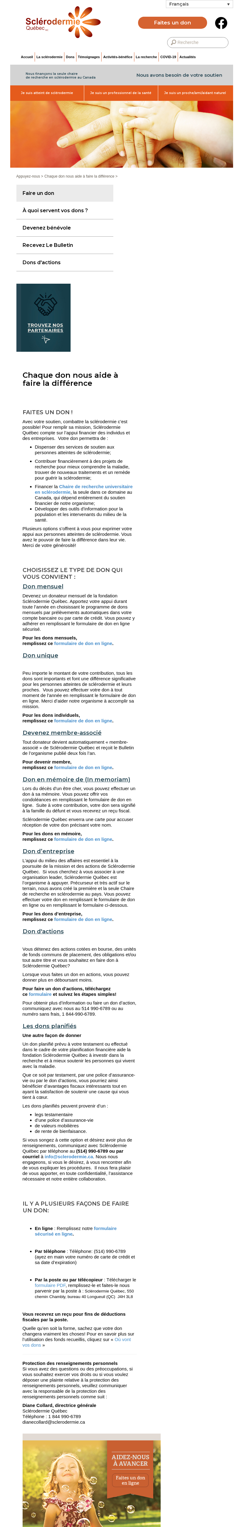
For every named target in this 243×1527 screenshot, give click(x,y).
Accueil (27, 57)
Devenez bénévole (47, 228)
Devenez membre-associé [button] (62, 733)
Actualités (188, 57)
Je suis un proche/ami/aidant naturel (195, 93)
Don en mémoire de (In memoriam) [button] (76, 779)
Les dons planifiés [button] (49, 1026)
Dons (70, 57)
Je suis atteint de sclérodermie (47, 93)
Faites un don (172, 22)
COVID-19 (168, 57)
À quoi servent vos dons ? (55, 210)
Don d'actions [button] (43, 931)
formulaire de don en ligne (83, 643)
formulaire (40, 994)
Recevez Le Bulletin (48, 245)
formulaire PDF (50, 1285)
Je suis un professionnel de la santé (120, 93)
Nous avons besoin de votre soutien (179, 75)
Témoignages (89, 57)
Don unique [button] (40, 655)
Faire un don (38, 193)
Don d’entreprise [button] (48, 851)
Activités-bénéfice (117, 57)
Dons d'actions (42, 262)
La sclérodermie (50, 57)
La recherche (146, 57)
